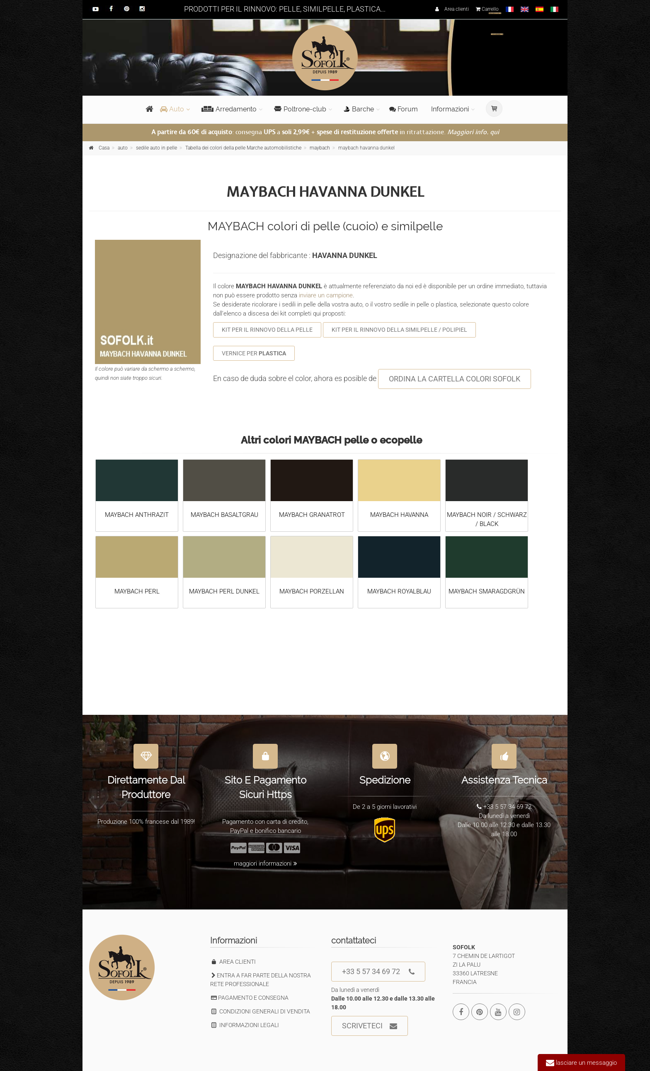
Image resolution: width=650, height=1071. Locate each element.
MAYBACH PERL (137, 591)
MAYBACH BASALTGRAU (224, 515)
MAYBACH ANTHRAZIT (137, 515)
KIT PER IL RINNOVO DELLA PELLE (267, 329)
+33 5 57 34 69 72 (378, 972)
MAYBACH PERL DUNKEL (224, 591)
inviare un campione (326, 295)
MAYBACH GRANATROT (312, 515)
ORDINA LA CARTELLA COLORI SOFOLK (454, 378)
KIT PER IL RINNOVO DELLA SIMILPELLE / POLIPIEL (399, 329)
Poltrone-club (300, 109)
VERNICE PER (254, 353)
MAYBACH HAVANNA (399, 515)
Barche (359, 109)
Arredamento (229, 109)
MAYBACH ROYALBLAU (399, 591)
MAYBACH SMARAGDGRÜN (487, 591)
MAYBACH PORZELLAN (311, 591)
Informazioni (450, 109)
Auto (172, 109)
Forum (403, 109)
